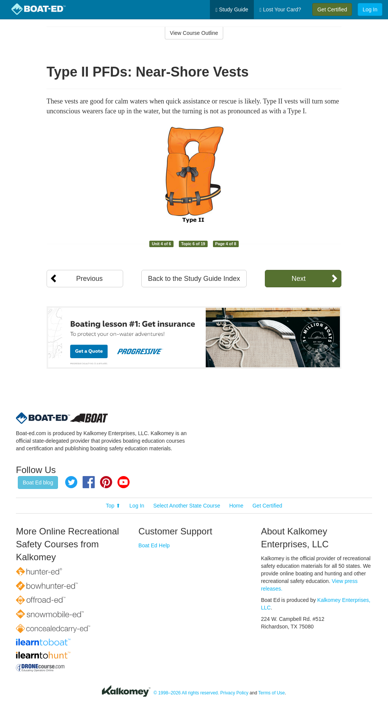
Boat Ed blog (38, 482)
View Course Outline (194, 33)
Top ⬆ (113, 506)
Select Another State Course (186, 506)
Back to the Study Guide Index (194, 278)
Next (298, 278)
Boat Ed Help (154, 545)
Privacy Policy (234, 693)
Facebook (89, 482)
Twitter (71, 482)
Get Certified (332, 9)
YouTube (123, 482)
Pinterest (106, 482)
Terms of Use (271, 693)
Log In (370, 9)
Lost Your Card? (280, 9)
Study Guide (232, 9)
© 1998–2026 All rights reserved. (186, 693)
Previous (89, 278)
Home (236, 506)
